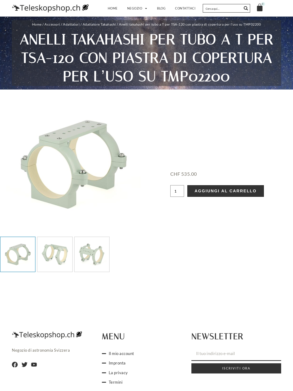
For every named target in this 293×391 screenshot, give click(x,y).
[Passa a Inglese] (160, 378)
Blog (161, 8)
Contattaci (185, 8)
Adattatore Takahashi (99, 24)
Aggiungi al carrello (226, 173)
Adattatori (71, 24)
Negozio (137, 8)
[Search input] (223, 8)
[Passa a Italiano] (151, 378)
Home (113, 8)
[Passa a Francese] (142, 378)
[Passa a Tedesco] (133, 378)
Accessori (52, 24)
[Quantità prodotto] (177, 173)
